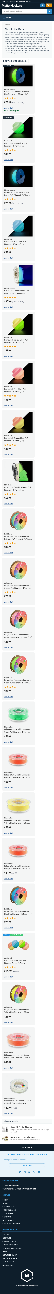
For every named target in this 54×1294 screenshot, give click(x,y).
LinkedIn (29, 1172)
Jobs (4, 1252)
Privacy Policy (9, 1258)
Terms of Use (9, 1262)
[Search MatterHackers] (49, 11)
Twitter (20, 1172)
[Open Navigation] (7, 18)
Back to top (27, 1147)
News (5, 1203)
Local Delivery (10, 1245)
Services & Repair (11, 1224)
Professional (9, 1210)
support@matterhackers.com (19, 1189)
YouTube (39, 1172)
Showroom (8, 1207)
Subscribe (27, 1165)
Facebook (15, 1172)
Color (8, 24)
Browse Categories (15, 61)
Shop (5, 1200)
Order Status (9, 1241)
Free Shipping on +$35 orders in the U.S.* (17, 1)
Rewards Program (11, 1248)
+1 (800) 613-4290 (10, 1185)
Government (8, 1220)
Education (7, 1213)
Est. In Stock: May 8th (11, 111)
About (5, 1235)
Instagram (24, 1172)
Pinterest (34, 1172)
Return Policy (9, 1255)
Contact (6, 1238)
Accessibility (8, 1265)
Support (6, 1217)
